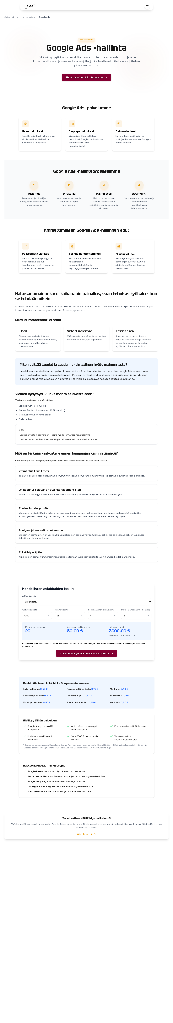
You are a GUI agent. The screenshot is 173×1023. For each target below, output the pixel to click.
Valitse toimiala (29, 596)
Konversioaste (61, 610)
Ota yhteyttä (86, 835)
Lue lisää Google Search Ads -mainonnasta (84, 653)
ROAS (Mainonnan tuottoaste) (135, 610)
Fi (19, 17)
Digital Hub (9, 17)
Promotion (30, 17)
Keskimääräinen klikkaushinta (101, 610)
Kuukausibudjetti (29, 610)
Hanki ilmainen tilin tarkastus (84, 77)
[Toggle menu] (147, 6)
